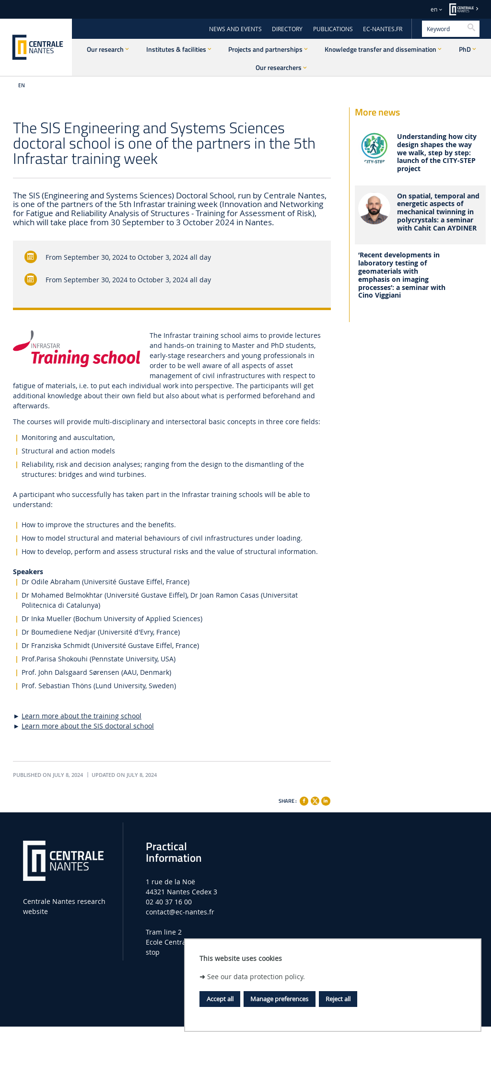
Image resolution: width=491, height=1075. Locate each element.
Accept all (220, 998)
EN (21, 85)
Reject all (338, 998)
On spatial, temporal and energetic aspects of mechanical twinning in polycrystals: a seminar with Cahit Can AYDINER (438, 212)
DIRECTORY (287, 29)
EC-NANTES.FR (382, 29)
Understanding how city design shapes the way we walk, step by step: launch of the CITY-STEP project (437, 153)
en (434, 9)
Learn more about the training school (81, 715)
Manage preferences (279, 998)
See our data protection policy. (256, 976)
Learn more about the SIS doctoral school (88, 725)
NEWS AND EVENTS (235, 29)
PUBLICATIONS (333, 29)
